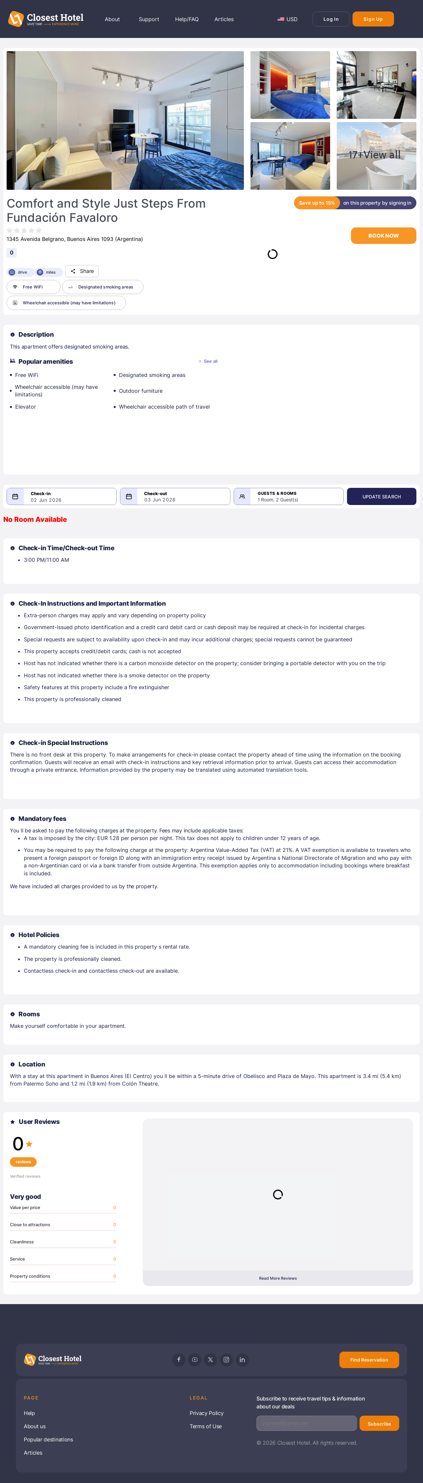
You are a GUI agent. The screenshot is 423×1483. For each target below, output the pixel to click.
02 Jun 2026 (46, 500)
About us (34, 1426)
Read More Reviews (278, 1278)
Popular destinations (48, 1439)
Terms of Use (206, 1426)
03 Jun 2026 (159, 499)
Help (29, 1413)
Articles (33, 1452)
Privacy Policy (207, 1413)
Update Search (382, 496)
